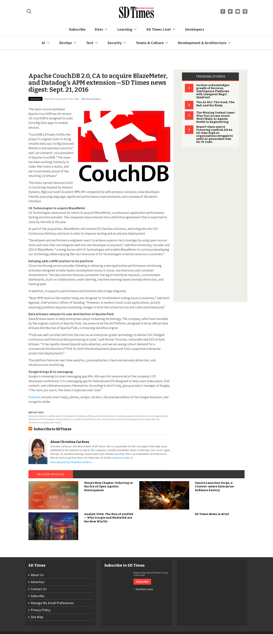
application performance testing (143, 401)
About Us (37, 560)
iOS (157, 404)
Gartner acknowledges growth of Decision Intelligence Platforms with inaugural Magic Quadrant (212, 77)
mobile (45, 408)
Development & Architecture (204, 42)
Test (92, 42)
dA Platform (90, 404)
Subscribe (77, 29)
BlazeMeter (33, 404)
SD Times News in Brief (212, 499)
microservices (34, 408)
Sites (101, 29)
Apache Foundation (78, 401)
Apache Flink (62, 401)
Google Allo (150, 404)
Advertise (37, 567)
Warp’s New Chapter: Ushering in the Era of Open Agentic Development (108, 472)
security (117, 42)
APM (90, 401)
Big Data (163, 401)
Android (34, 401)
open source (55, 408)
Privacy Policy (40, 595)
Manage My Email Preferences (52, 588)
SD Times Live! (161, 29)
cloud (58, 404)
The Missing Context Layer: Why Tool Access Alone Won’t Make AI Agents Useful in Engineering (215, 103)
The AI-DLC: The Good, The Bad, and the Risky (215, 89)
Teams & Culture (152, 42)
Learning (127, 29)
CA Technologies (47, 404)
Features (34, 383)
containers (66, 404)
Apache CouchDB (47, 401)
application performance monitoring (110, 401)
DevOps (68, 42)
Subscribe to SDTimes (52, 415)
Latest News (35, 84)
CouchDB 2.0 (78, 404)
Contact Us (39, 574)
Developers (194, 29)
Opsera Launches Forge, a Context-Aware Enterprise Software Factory (214, 472)
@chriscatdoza (123, 443)
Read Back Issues (144, 574)
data (99, 404)
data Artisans (109, 404)
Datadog (131, 404)
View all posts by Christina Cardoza (70, 448)
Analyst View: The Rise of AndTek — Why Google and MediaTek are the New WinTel (108, 503)
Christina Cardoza (91, 84)
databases (121, 404)
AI (46, 42)
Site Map (37, 602)
